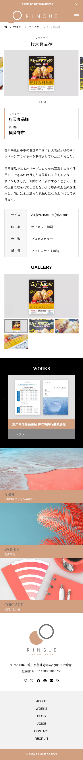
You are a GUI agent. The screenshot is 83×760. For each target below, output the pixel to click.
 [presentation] (4, 399)
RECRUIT (41, 738)
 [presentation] (79, 399)
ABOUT (41, 701)
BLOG (41, 716)
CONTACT (41, 731)
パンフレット (21, 434)
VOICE (41, 723)
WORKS (41, 708)
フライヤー (41, 38)
